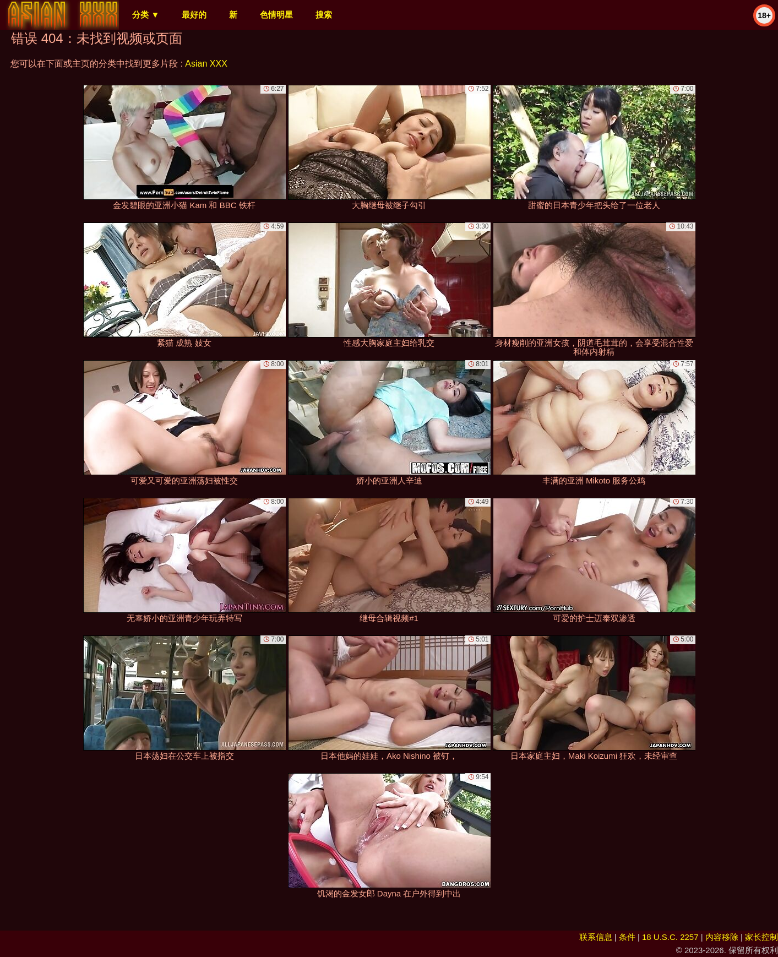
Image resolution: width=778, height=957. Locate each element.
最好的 (194, 14)
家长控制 (761, 937)
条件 (627, 937)
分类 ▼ (145, 14)
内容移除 (721, 937)
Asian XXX (206, 63)
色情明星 (276, 14)
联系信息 (595, 937)
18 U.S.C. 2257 (670, 937)
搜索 (323, 14)
